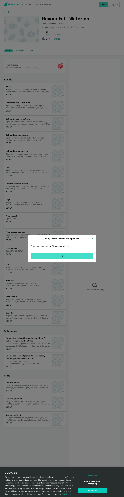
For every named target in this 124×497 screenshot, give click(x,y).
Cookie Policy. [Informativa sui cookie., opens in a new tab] (68, 495)
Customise (92, 476)
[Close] (92, 238)
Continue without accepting (92, 483)
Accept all (92, 491)
